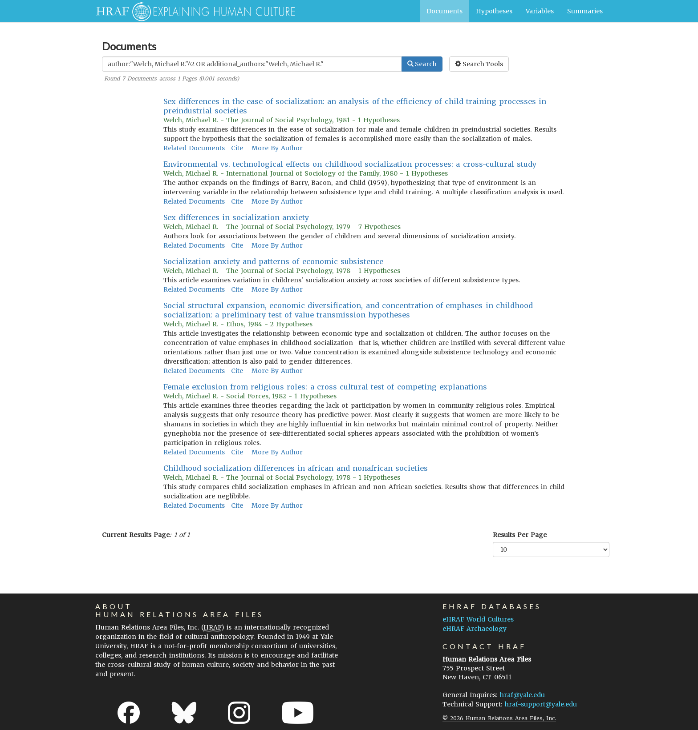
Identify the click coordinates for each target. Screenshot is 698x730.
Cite (237, 148)
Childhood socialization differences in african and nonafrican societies (295, 468)
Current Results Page (136, 535)
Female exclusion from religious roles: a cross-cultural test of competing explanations (325, 386)
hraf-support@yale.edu (541, 704)
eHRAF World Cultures (478, 619)
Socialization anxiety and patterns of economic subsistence (273, 261)
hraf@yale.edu (522, 695)
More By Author (277, 148)
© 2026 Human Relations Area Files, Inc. (499, 718)
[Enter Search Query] (252, 64)
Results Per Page (520, 535)
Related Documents (194, 148)
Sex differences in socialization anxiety (236, 217)
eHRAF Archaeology (474, 629)
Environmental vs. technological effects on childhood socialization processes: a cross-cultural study (349, 164)
